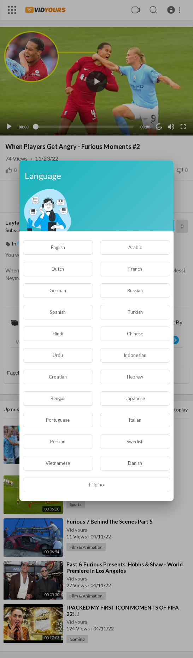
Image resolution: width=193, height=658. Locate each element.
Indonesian (135, 355)
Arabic (135, 247)
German (57, 290)
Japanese (135, 398)
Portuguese (58, 420)
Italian (135, 420)
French (135, 269)
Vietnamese (58, 463)
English (58, 247)
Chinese (135, 333)
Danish (135, 463)
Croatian (58, 377)
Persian (57, 441)
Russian (135, 290)
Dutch (58, 269)
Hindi (58, 333)
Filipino (96, 484)
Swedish (135, 441)
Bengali (58, 398)
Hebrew (135, 377)
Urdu (58, 355)
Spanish (58, 312)
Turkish (135, 312)
